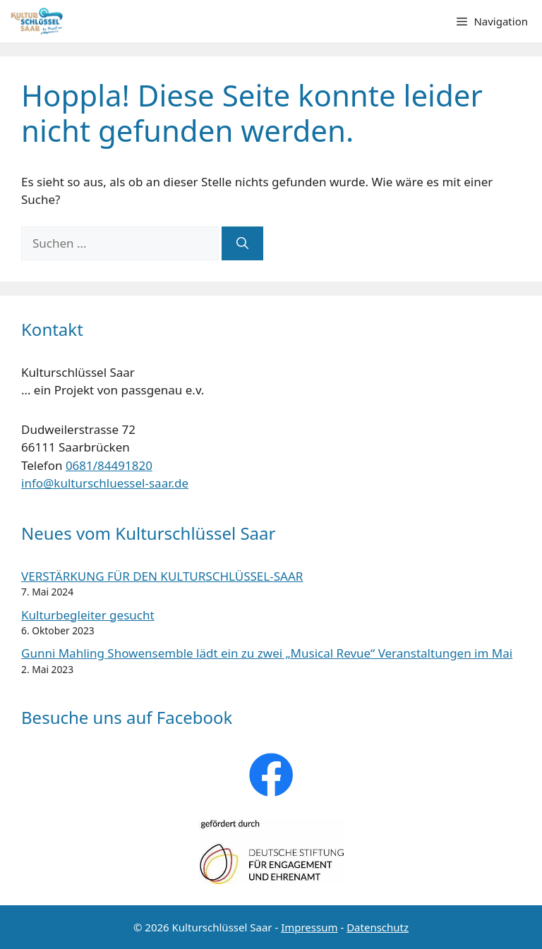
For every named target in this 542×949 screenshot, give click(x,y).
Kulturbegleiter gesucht (88, 615)
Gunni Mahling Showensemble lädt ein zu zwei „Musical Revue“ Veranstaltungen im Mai (266, 653)
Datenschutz (378, 927)
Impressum (309, 927)
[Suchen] (242, 243)
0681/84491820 (109, 465)
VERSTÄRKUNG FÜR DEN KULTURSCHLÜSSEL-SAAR (162, 576)
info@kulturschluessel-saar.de (104, 483)
